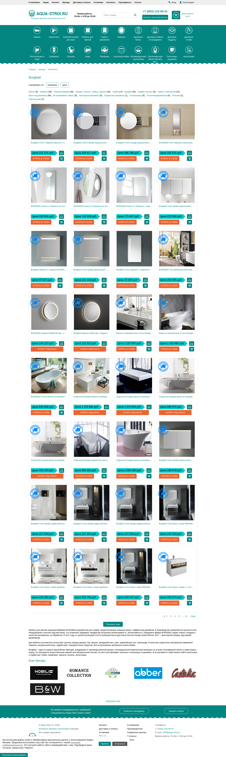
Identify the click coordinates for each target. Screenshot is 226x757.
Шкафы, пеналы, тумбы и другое (91, 92)
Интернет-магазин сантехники (54, 728)
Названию (52, 85)
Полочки (176, 95)
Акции (46, 2)
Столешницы (135, 95)
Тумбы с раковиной (167, 92)
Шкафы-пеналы (145, 92)
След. (193, 616)
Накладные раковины (89, 95)
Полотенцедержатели (157, 95)
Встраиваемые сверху (63, 95)
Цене (64, 85)
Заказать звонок (176, 711)
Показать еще (113, 624)
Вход (174, 2)
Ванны (32, 92)
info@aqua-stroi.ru (171, 732)
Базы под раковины (38, 95)
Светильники (35, 99)
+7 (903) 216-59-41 (155, 11)
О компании (34, 2)
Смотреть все (113, 701)
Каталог (55, 2)
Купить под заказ (47, 349)
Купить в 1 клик (41, 159)
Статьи (138, 2)
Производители (135, 728)
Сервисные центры (136, 732)
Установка (98, 2)
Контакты (110, 2)
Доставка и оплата (81, 2)
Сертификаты (124, 2)
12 (186, 616)
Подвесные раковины (114, 95)
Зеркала (44, 92)
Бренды (66, 2)
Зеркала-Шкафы (61, 92)
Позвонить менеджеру (134, 711)
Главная (32, 69)
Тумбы (115, 92)
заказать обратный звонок (155, 17)
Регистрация (188, 2)
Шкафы (128, 92)
